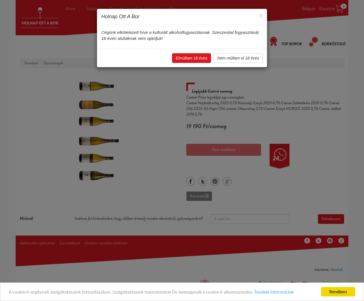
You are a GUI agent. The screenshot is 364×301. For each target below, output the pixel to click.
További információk (274, 292)
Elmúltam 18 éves (191, 58)
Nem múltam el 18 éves (238, 58)
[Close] (261, 16)
